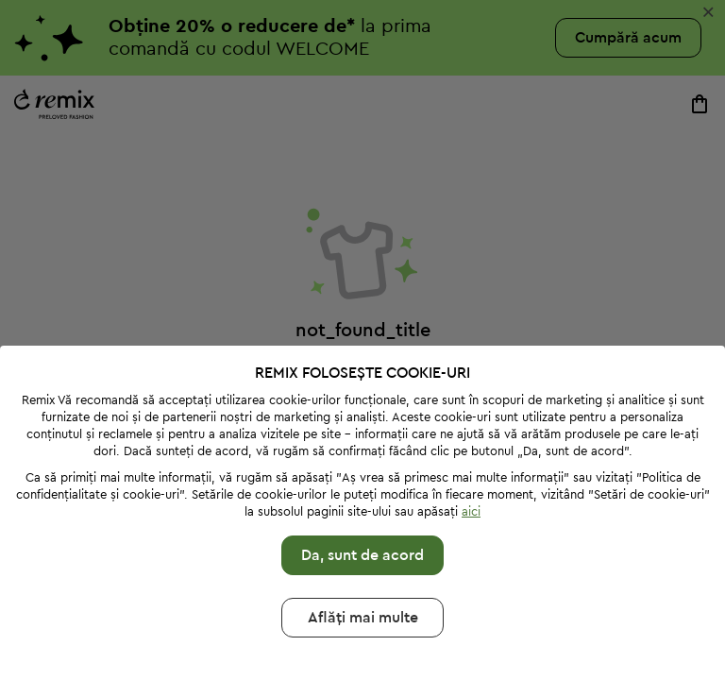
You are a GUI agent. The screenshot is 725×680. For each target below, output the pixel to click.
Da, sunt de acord (362, 555)
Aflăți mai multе (363, 617)
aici (471, 511)
